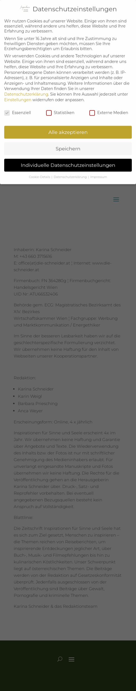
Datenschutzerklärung (26, 90)
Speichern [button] (68, 144)
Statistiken (60, 108)
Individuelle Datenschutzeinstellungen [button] (68, 161)
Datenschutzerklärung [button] (70, 173)
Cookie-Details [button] (40, 173)
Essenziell (17, 108)
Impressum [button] (98, 173)
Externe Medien (108, 108)
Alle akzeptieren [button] (68, 128)
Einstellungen (17, 95)
